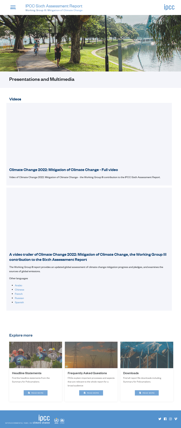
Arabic (18, 285)
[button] (14, 8)
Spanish (19, 302)
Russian (19, 298)
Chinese (19, 289)
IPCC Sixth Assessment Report (53, 7)
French (19, 293)
